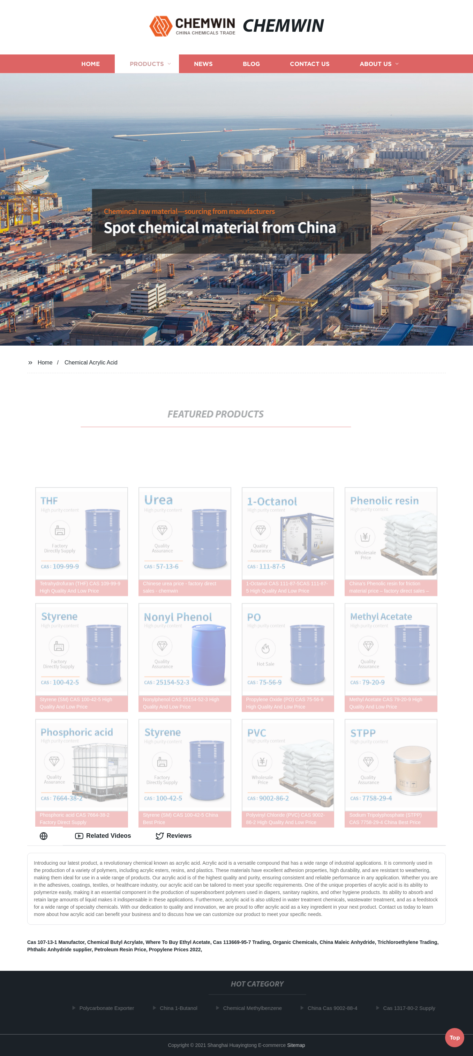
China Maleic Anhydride (347, 942)
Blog (251, 63)
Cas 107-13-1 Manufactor (55, 942)
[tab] (45, 836)
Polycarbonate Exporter (108, 1008)
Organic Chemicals (295, 942)
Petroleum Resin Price (120, 949)
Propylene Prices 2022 (175, 949)
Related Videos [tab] (103, 836)
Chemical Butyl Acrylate (115, 942)
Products (147, 63)
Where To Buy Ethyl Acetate (178, 942)
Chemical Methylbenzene (254, 1008)
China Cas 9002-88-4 (334, 1008)
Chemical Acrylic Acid (91, 362)
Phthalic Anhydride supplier (59, 949)
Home (90, 63)
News (203, 63)
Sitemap (296, 1045)
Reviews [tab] (174, 836)
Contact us (310, 63)
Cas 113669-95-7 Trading (241, 942)
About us (376, 63)
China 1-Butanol (180, 1008)
